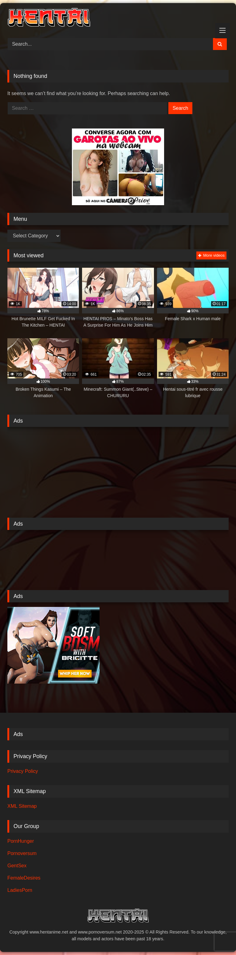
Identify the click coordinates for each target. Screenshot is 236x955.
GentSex (16, 865)
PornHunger (20, 841)
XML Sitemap (22, 806)
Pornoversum (22, 853)
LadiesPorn (19, 890)
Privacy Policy (22, 771)
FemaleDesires (24, 877)
